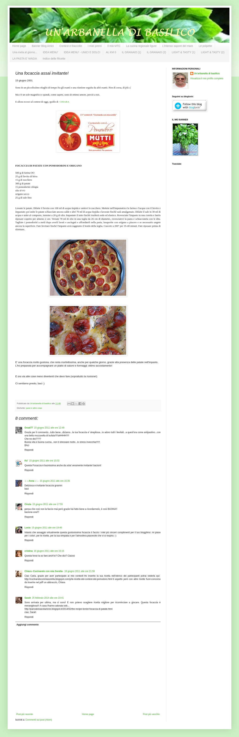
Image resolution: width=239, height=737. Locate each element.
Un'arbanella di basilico (207, 73)
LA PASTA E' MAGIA (24, 58)
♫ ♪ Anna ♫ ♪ (31, 481)
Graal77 (28, 427)
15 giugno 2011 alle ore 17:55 (47, 504)
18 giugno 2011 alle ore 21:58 (79, 571)
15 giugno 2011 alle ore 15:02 (44, 460)
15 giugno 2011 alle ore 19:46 (47, 527)
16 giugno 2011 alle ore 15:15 (49, 551)
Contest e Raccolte (70, 45)
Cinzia (27, 504)
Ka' (26, 460)
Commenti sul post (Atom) (38, 719)
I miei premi (95, 45)
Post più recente (24, 714)
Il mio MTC (113, 45)
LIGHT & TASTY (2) (212, 52)
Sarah (27, 598)
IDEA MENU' (50, 52)
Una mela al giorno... (24, 52)
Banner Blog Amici (43, 45)
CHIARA (64, 101)
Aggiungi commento (27, 624)
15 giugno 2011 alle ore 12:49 (49, 427)
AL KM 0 (111, 52)
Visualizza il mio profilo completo (206, 78)
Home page (19, 45)
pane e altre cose (34, 408)
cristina (28, 551)
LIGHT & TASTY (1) (183, 52)
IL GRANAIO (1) (131, 52)
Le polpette (205, 45)
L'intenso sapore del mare (177, 45)
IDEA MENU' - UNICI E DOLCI (82, 52)
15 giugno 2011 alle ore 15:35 (55, 481)
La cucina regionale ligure (141, 45)
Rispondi (28, 450)
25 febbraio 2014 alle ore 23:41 (48, 598)
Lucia (27, 527)
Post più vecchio (151, 714)
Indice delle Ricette (54, 58)
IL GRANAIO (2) (156, 52)
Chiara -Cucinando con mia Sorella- (43, 571)
